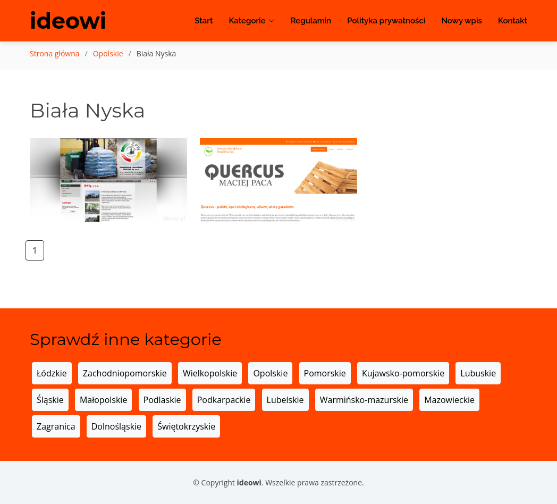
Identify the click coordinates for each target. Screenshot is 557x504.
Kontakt (512, 21)
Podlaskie (162, 400)
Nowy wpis (461, 21)
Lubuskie (478, 373)
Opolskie (108, 53)
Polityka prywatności (386, 21)
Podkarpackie (224, 400)
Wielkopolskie (210, 373)
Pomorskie (325, 373)
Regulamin (311, 21)
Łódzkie (52, 373)
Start (204, 21)
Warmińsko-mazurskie (364, 400)
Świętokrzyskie (186, 426)
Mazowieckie (449, 400)
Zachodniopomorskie (125, 373)
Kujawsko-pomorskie (403, 373)
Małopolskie (103, 400)
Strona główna (55, 53)
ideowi (69, 21)
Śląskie (50, 400)
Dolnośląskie (116, 426)
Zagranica (56, 426)
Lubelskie (285, 400)
